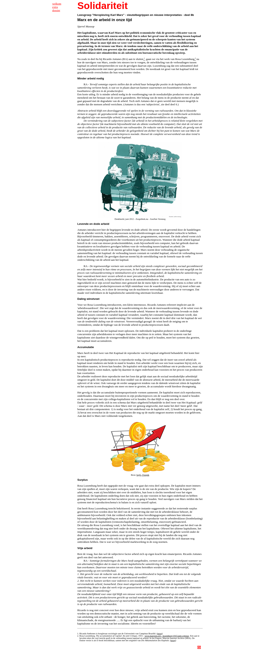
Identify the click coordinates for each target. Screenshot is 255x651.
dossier (56, 10)
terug (159, 633)
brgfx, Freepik (142, 475)
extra (55, 7)
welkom (56, 3)
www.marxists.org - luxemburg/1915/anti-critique (167, 636)
